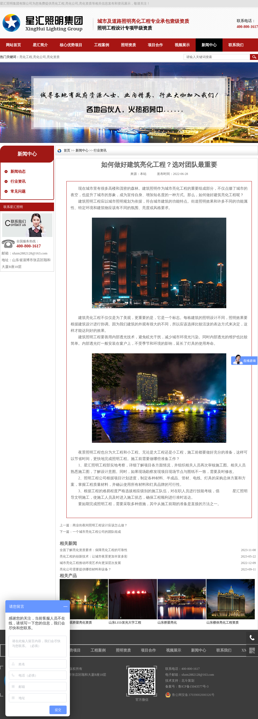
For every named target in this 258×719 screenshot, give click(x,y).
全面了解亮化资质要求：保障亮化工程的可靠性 (93, 550)
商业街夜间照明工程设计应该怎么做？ (100, 525)
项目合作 (148, 650)
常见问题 (18, 191)
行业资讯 (18, 181)
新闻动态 (18, 172)
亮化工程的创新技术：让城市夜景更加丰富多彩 (93, 556)
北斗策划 (187, 680)
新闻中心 (27, 154)
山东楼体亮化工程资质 (222, 622)
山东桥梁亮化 (167, 622)
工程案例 (98, 650)
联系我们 (223, 650)
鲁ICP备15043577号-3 (193, 686)
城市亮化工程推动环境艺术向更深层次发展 (90, 563)
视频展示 (173, 650)
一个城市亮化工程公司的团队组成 (97, 532)
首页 (67, 150)
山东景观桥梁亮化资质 (76, 622)
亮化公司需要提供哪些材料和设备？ (85, 569)
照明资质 (123, 650)
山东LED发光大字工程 (125, 622)
